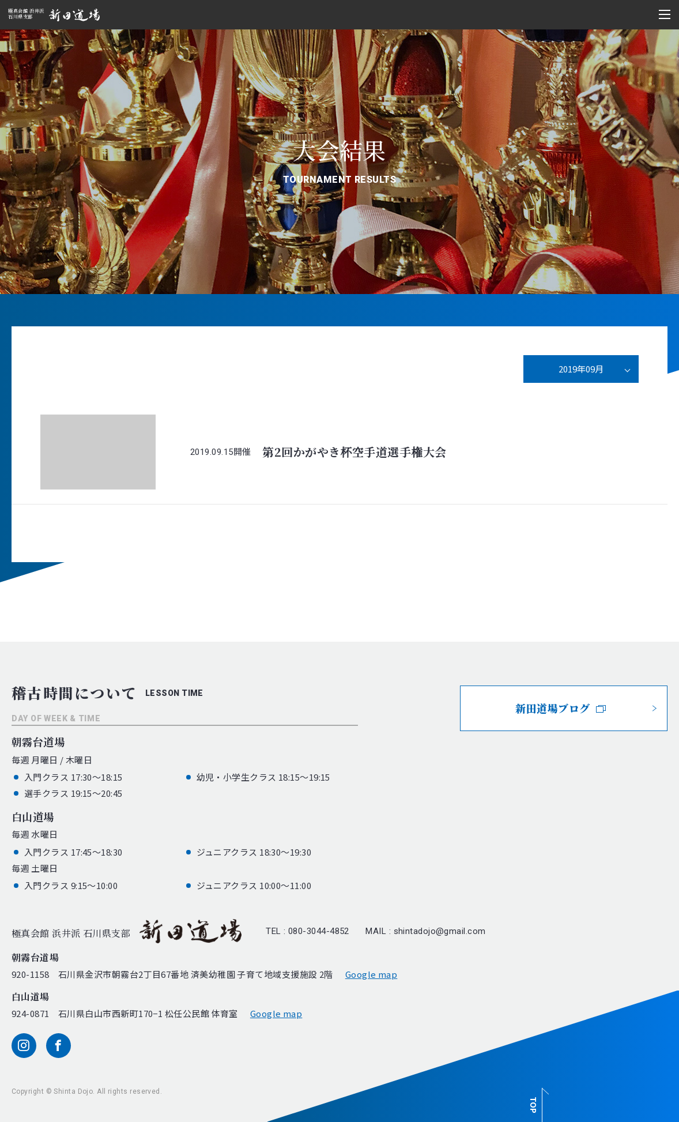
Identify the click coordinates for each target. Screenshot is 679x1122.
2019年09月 (581, 369)
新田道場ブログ (560, 708)
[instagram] (24, 1045)
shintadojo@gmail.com (440, 931)
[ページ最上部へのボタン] (537, 1098)
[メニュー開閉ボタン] (664, 14)
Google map (371, 974)
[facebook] (58, 1045)
